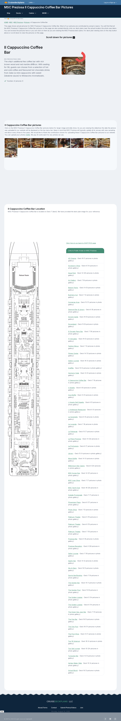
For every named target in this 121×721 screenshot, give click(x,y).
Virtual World (73, 670)
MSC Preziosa (18, 22)
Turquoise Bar (73, 656)
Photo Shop (72, 510)
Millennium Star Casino (76, 466)
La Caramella (73, 417)
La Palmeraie (72, 432)
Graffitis (71, 368)
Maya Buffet (72, 458)
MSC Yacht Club (74, 488)
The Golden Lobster (75, 597)
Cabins (31, 13)
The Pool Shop (73, 634)
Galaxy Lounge (73, 361)
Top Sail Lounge (74, 649)
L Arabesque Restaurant (77, 410)
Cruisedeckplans (15, 2)
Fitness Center (73, 353)
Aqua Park (72, 273)
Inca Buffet (72, 395)
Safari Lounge (73, 553)
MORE (44, 13)
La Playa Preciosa (74, 439)
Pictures (27, 22)
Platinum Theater (74, 517)
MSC (10, 22)
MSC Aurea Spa (74, 473)
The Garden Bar (74, 583)
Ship (8, 13)
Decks (18, 13)
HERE (28, 135)
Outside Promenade (75, 495)
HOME (6, 22)
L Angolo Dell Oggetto (76, 402)
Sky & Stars (72, 568)
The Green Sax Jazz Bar (77, 612)
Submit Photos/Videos (68, 708)
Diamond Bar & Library (76, 310)
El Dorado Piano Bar (75, 331)
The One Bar (72, 619)
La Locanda (72, 424)
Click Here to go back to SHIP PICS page (81, 243)
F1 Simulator (72, 339)
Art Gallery (72, 280)
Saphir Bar (72, 561)
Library (70, 453)
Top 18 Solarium (74, 641)
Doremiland (72, 324)
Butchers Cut (73, 295)
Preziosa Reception (75, 546)
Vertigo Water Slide (75, 663)
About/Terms (42, 708)
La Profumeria (73, 446)
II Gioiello (71, 388)
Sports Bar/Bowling (75, 575)
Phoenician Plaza (74, 502)
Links (31, 2)
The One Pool (73, 627)
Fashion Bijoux (73, 346)
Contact (54, 708)
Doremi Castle (73, 317)
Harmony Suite (73, 373)
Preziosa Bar (72, 539)
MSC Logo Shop (74, 480)
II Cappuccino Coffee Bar (77, 380)
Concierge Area (73, 302)
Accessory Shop (74, 266)
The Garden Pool (74, 590)
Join (81, 708)
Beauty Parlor (73, 288)
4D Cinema (72, 258)
